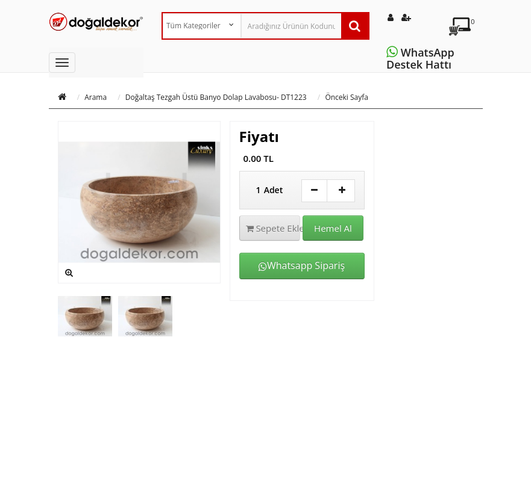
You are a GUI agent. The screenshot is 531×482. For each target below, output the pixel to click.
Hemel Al (333, 228)
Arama (95, 97)
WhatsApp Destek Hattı (421, 58)
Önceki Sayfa (346, 97)
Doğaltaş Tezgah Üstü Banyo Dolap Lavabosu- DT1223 (216, 97)
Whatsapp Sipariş (302, 265)
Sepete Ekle (273, 228)
